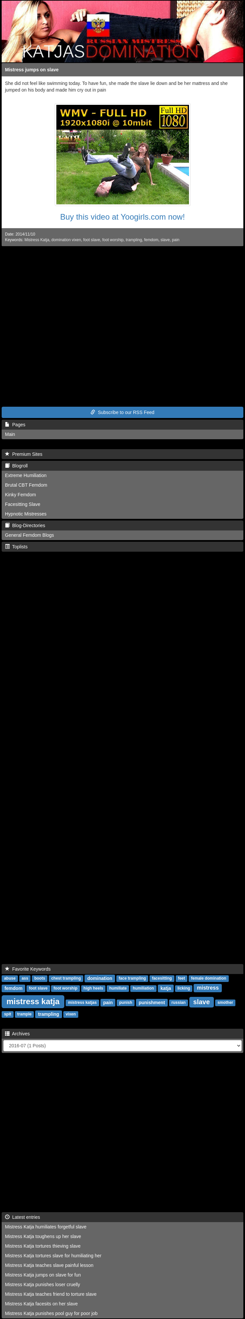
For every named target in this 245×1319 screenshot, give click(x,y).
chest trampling (66, 978)
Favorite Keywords (28, 969)
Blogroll (16, 465)
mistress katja (32, 1001)
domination (99, 978)
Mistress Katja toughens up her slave (43, 1236)
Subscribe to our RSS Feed (122, 412)
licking (183, 988)
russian (178, 1003)
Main (10, 434)
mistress (208, 988)
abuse (10, 978)
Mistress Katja (37, 240)
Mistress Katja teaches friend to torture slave (50, 1294)
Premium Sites (23, 454)
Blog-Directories (25, 525)
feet (181, 978)
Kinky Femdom (20, 494)
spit (7, 1014)
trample (24, 1014)
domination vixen (66, 240)
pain (175, 240)
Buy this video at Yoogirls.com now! (122, 216)
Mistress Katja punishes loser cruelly (42, 1284)
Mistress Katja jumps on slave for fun (43, 1275)
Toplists (16, 546)
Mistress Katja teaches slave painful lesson (49, 1265)
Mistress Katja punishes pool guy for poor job (51, 1313)
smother (225, 1003)
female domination (208, 978)
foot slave (91, 240)
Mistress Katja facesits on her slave (41, 1303)
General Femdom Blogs (29, 535)
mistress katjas (82, 1003)
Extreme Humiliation (25, 475)
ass (25, 978)
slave (165, 240)
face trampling (132, 978)
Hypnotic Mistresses (25, 514)
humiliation (143, 988)
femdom (151, 240)
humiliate (118, 988)
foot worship (112, 240)
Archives (17, 1033)
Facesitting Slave (22, 504)
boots (39, 978)
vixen (71, 1014)
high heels (93, 988)
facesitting (162, 978)
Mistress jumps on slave (32, 69)
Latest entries (22, 1217)
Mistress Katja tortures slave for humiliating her (53, 1255)
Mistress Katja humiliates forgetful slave (46, 1226)
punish (125, 1003)
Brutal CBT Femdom (26, 485)
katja (165, 988)
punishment (152, 1002)
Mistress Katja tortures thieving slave (43, 1246)
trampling (134, 240)
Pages (15, 424)
